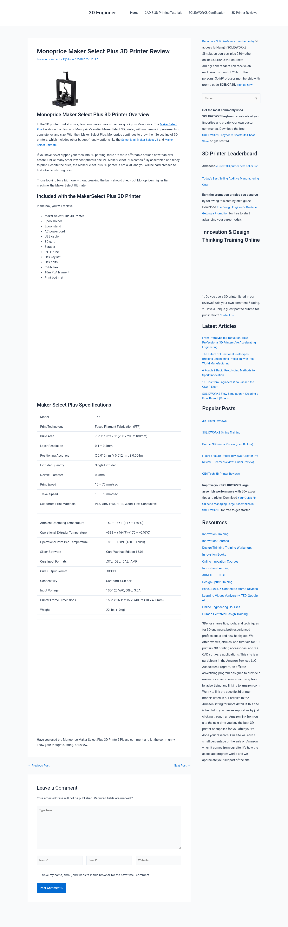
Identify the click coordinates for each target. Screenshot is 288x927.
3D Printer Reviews (244, 13)
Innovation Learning (215, 575)
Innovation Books (214, 561)
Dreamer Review (230, 462)
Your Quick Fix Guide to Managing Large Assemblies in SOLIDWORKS (230, 510)
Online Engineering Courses (221, 615)
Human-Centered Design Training (225, 622)
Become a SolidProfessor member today (230, 41)
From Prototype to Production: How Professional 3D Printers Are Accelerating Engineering (230, 342)
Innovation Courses (215, 547)
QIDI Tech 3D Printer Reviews (222, 480)
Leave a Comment (49, 59)
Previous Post (39, 765)
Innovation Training (215, 540)
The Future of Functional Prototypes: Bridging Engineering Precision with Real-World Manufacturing (230, 358)
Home (134, 13)
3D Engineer (102, 13)
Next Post (181, 765)
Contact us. (227, 315)
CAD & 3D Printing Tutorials (163, 13)
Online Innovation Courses (220, 568)
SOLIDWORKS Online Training (222, 432)
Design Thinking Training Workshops (227, 554)
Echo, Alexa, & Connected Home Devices (230, 596)
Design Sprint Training (217, 589)
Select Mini (129, 139)
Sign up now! (245, 85)
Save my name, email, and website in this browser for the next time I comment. (96, 878)
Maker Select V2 (149, 139)
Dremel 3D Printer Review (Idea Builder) (229, 444)
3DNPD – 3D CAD (214, 582)
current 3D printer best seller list (238, 166)
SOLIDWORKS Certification (206, 13)
